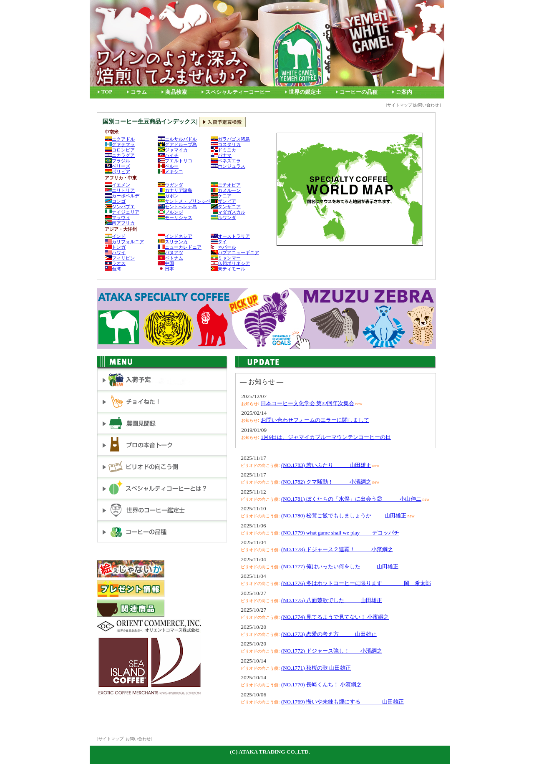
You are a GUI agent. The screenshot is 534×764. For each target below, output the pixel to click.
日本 (166, 268)
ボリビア (117, 171)
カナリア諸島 (175, 190)
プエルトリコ (175, 160)
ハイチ (168, 155)
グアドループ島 (177, 144)
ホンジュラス (228, 166)
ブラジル (117, 160)
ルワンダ (223, 217)
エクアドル (120, 138)
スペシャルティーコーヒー (237, 92)
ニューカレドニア (180, 247)
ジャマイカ (173, 149)
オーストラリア (230, 236)
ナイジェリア (122, 211)
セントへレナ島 (177, 206)
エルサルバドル (177, 138)
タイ (219, 241)
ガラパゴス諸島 (230, 138)
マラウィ (117, 217)
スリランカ (173, 241)
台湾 (113, 268)
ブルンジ (170, 211)
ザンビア (223, 201)
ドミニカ (223, 149)
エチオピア (226, 184)
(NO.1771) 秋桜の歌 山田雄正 (316, 668)
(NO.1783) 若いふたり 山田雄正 (326, 465)
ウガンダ (170, 184)
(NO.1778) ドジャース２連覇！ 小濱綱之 (337, 549)
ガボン (168, 195)
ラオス (115, 263)
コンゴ (115, 201)
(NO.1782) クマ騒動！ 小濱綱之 (326, 482)
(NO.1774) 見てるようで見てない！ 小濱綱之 (335, 617)
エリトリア (120, 190)
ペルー (168, 166)
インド (115, 236)
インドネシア (175, 236)
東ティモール (228, 268)
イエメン (117, 184)
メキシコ (170, 171)
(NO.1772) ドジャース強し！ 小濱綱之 (331, 651)
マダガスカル (228, 211)
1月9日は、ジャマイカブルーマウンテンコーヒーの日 (326, 437)
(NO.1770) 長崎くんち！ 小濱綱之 (321, 684)
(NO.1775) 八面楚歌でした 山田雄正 (331, 600)
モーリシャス (175, 217)
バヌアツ (170, 252)
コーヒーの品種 (359, 92)
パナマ (221, 155)
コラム (139, 92)
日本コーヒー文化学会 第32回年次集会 (307, 403)
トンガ (115, 247)
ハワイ (115, 252)
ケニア (221, 195)
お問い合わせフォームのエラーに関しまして (315, 420)
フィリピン (120, 257)
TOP (106, 92)
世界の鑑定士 (305, 92)
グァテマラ (120, 144)
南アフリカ (120, 222)
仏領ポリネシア (230, 263)
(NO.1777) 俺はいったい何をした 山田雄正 (339, 566)
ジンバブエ (120, 206)
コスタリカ (226, 144)
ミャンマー (226, 257)
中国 (166, 263)
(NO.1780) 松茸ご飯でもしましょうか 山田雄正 (343, 515)
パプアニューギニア (235, 252)
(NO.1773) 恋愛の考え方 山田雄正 (329, 634)
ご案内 (404, 92)
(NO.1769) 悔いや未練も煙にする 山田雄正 (342, 701)
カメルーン (226, 190)
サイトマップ (399, 105)
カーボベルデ (122, 195)
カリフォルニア (124, 241)
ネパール (223, 247)
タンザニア (226, 206)
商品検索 (176, 92)
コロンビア (120, 149)
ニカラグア (120, 155)
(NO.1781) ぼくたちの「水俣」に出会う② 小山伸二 (351, 499)
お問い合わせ (426, 105)
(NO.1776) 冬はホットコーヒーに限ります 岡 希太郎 (356, 583)
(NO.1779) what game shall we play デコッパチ (340, 533)
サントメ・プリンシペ (184, 201)
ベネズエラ (226, 160)
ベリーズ (117, 166)
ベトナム (170, 257)
